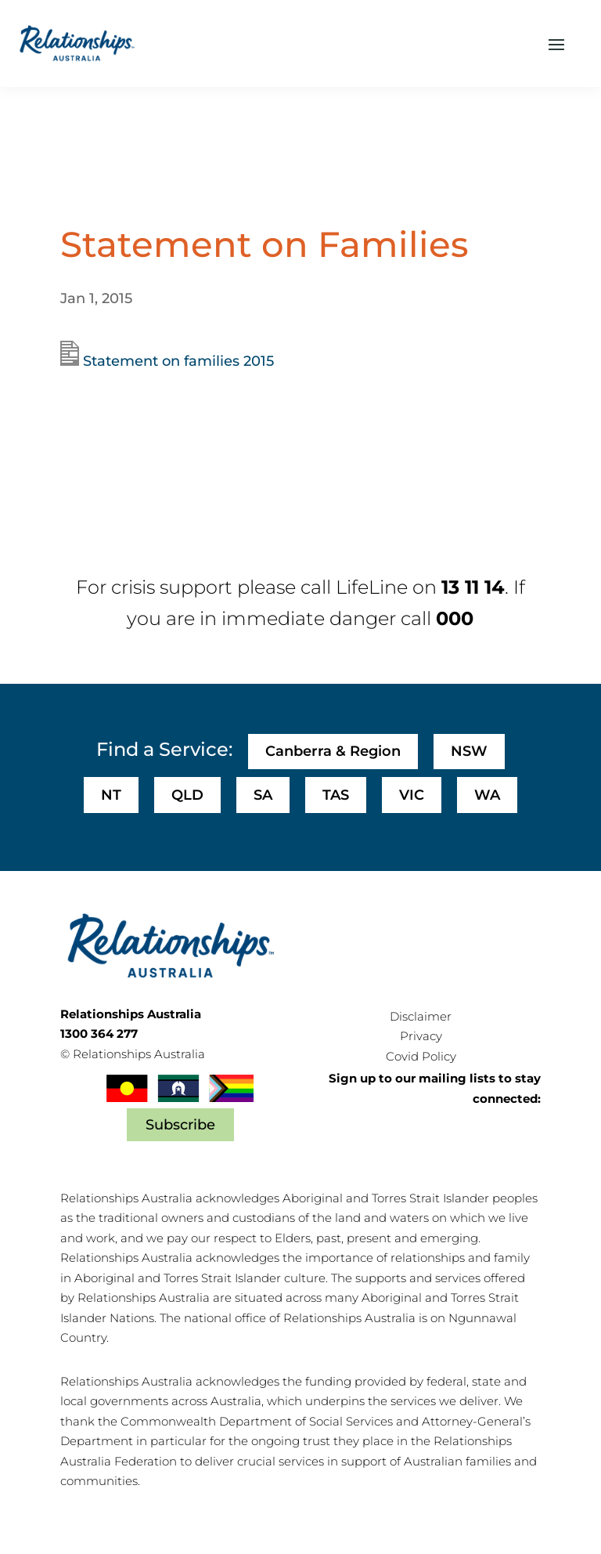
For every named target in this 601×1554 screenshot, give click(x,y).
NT (111, 795)
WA (487, 795)
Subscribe (180, 1124)
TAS (335, 795)
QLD (187, 795)
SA (263, 795)
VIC (411, 795)
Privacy (421, 1035)
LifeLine (372, 587)
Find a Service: (164, 749)
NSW (469, 751)
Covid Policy (421, 1056)
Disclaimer (421, 1016)
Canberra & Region (333, 751)
